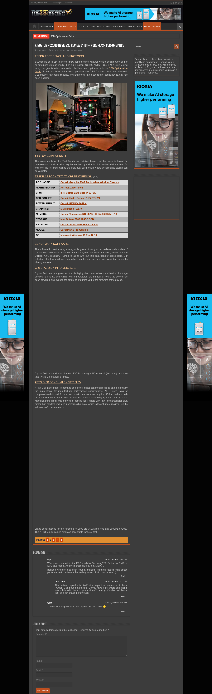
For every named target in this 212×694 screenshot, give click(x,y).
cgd (49, 559)
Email (39, 670)
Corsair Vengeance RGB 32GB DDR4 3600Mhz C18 (89, 214)
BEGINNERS (45, 27)
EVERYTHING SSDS (65, 27)
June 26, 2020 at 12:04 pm (115, 559)
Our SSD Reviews (152, 27)
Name (39, 661)
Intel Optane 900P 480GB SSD (77, 219)
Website (40, 680)
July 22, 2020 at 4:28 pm (116, 603)
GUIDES (82, 27)
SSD (112, 68)
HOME (34, 26)
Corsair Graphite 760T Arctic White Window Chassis (90, 182)
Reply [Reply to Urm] (123, 611)
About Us (68, 3)
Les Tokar (42, 50)
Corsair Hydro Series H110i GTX (79, 198)
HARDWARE (96, 27)
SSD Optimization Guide (62, 36)
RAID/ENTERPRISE (115, 27)
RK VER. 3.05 (72, 382)
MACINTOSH (134, 27)
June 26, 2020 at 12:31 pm (115, 581)
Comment (41, 634)
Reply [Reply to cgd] (123, 576)
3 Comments (76, 50)
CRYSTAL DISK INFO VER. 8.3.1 (55, 267)
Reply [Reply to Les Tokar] (123, 596)
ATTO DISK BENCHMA (49, 382)
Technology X (57, 3)
